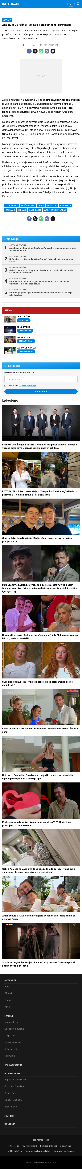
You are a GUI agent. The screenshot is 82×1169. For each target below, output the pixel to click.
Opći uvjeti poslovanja (64, 1151)
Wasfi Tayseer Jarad (55, 210)
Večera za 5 (10, 1049)
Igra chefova (11, 1022)
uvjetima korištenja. (27, 385)
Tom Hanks (12, 205)
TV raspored (13, 1065)
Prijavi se (41, 391)
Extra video (12, 1073)
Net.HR (9, 1115)
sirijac (22, 210)
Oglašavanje (65, 1146)
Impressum (14, 1146)
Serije (7, 986)
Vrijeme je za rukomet (15, 1079)
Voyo (7, 1006)
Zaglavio (10, 210)
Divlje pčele (10, 1035)
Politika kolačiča (14, 1151)
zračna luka (28, 205)
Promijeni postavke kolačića (38, 1151)
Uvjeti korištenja (30, 1146)
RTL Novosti (12, 365)
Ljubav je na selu (13, 1042)
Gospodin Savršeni (14, 1028)
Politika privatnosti (48, 1146)
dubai (41, 205)
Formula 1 (9, 1055)
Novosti (10, 980)
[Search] (78, 3)
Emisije (7, 1000)
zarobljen (35, 210)
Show (8, 310)
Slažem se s (21, 385)
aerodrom (65, 205)
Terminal (52, 205)
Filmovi (8, 993)
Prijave (9, 1124)
